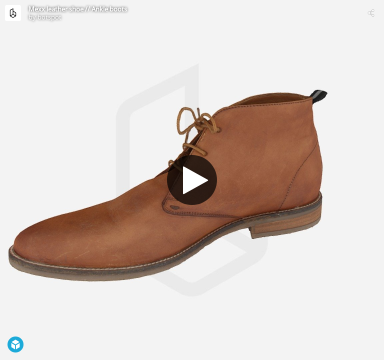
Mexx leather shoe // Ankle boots (77, 9)
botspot (50, 17)
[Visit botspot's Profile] (13, 13)
